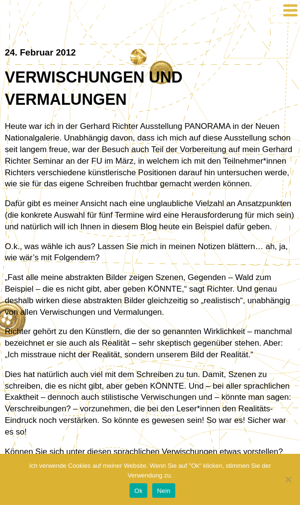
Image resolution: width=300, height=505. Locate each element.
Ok (138, 490)
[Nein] (288, 479)
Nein (163, 490)
